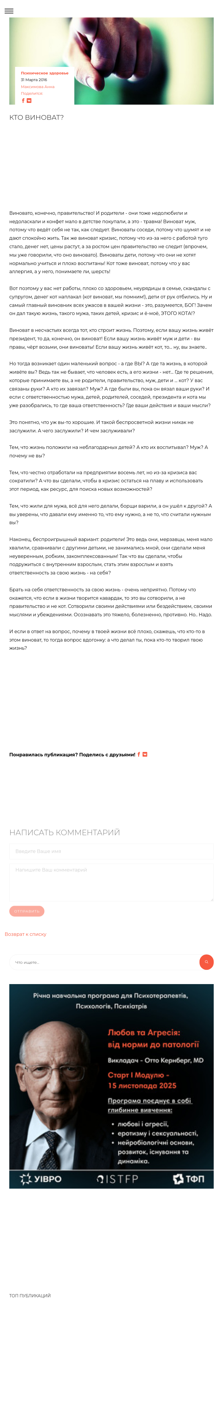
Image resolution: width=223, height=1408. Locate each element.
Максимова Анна (38, 87)
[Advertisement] (111, 168)
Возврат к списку (25, 934)
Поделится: (32, 93)
